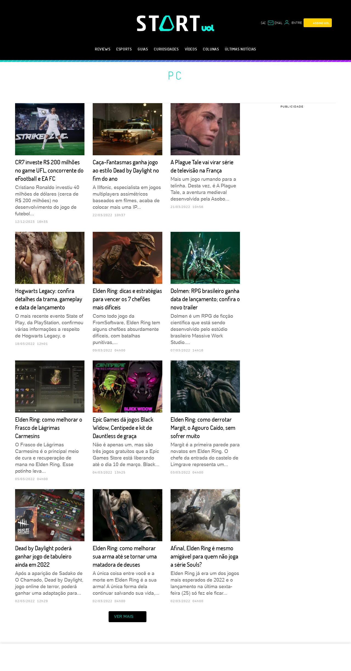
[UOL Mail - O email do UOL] (274, 22)
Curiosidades (166, 49)
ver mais (127, 616)
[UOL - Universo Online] (208, 28)
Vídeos (191, 49)
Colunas (211, 49)
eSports (124, 49)
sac (263, 23)
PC (175, 75)
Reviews (102, 49)
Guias (143, 49)
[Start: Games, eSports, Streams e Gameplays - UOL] (169, 23)
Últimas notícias (240, 49)
